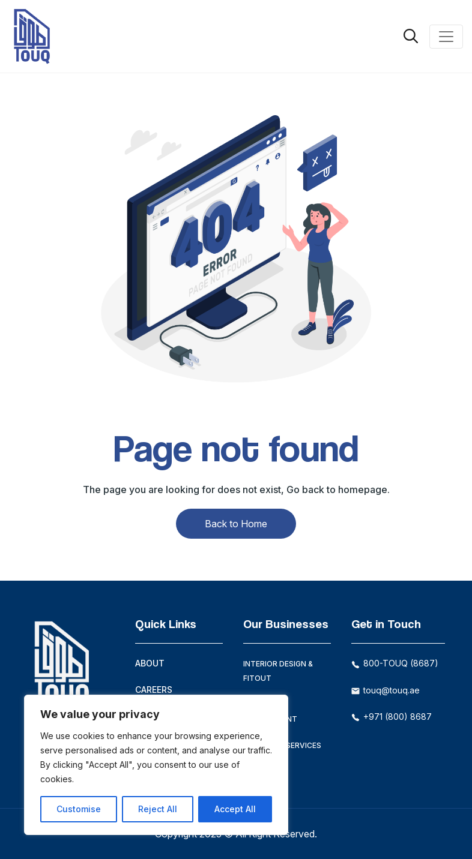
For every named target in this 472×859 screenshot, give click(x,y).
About (150, 663)
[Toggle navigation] (446, 37)
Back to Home (236, 524)
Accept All (235, 809)
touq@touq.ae (385, 690)
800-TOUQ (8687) (394, 663)
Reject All (157, 809)
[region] (156, 765)
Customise (78, 809)
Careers (153, 689)
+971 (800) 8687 (391, 716)
